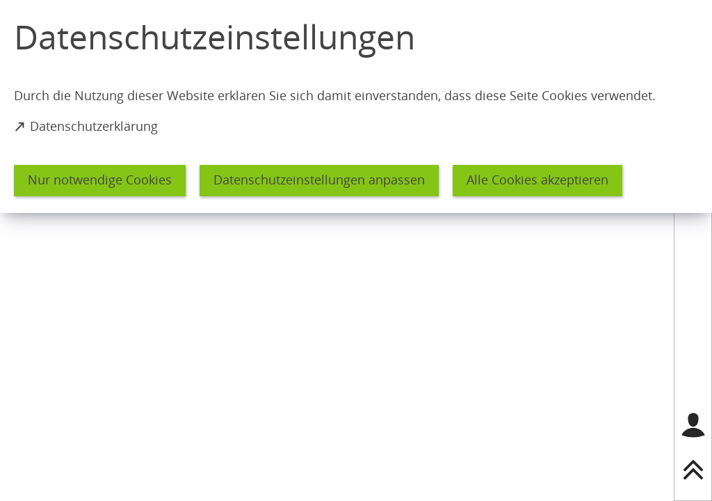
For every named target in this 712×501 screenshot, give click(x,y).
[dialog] (356, 106)
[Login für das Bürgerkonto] (693, 425)
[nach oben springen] (693, 470)
